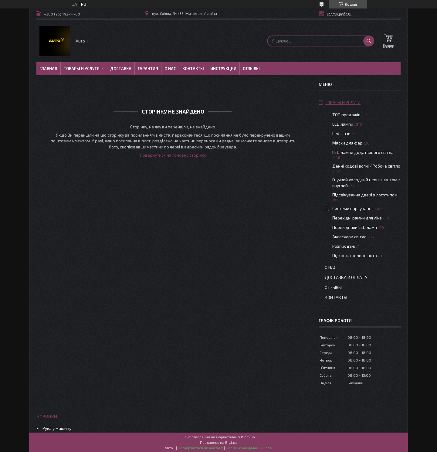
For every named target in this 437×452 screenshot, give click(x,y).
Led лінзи (341, 133)
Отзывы (251, 68)
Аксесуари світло (349, 236)
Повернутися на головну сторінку (173, 155)
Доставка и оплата (346, 277)
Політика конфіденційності (249, 448)
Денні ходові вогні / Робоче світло (366, 165)
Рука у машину (56, 428)
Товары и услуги (82, 68)
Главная (48, 68)
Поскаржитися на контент (200, 448)
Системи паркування (353, 208)
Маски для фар (347, 142)
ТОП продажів (346, 114)
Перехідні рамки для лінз (357, 217)
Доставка (120, 68)
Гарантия (148, 68)
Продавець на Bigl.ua (218, 442)
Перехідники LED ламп (354, 227)
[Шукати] (368, 41)
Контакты (193, 68)
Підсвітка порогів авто (354, 255)
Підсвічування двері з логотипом (365, 194)
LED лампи (342, 124)
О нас (170, 68)
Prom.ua (248, 437)
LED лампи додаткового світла (363, 152)
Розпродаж (343, 246)
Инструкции (223, 68)
